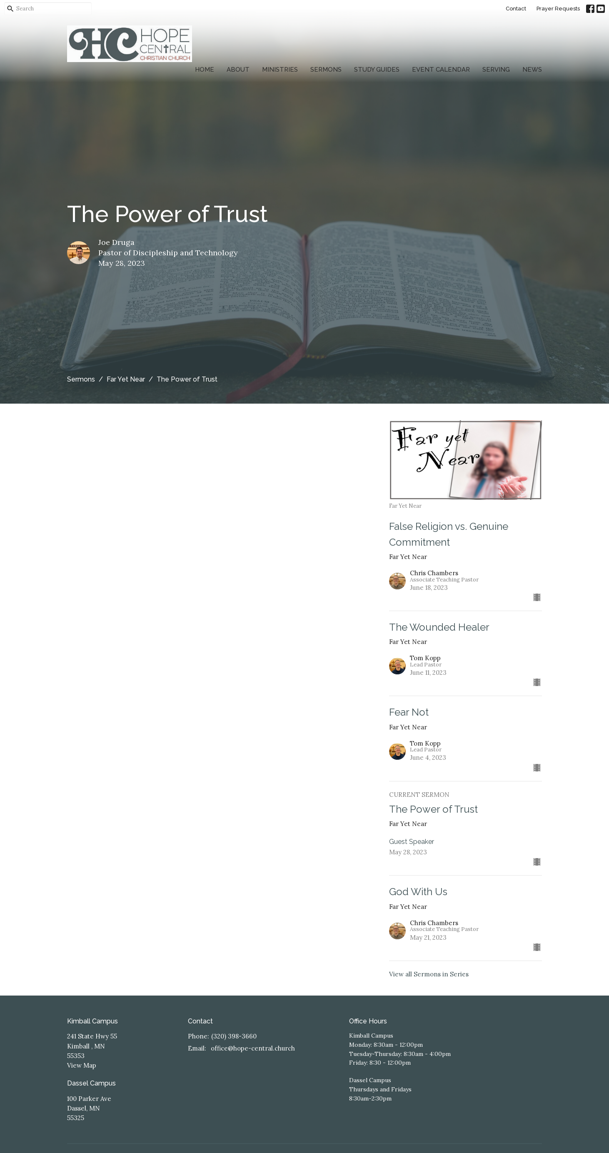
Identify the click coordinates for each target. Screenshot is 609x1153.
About (238, 69)
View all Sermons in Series (429, 974)
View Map (81, 1065)
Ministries (280, 69)
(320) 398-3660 (234, 1036)
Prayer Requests (558, 8)
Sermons (326, 69)
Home (204, 69)
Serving (496, 69)
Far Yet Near (126, 379)
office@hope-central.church (253, 1048)
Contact (516, 8)
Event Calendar (441, 69)
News (532, 69)
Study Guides (376, 69)
